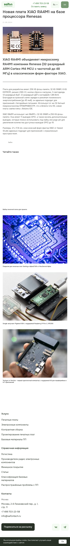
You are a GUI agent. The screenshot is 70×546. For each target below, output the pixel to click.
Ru (54, 4)
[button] (39, 6)
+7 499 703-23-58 (41, 3)
